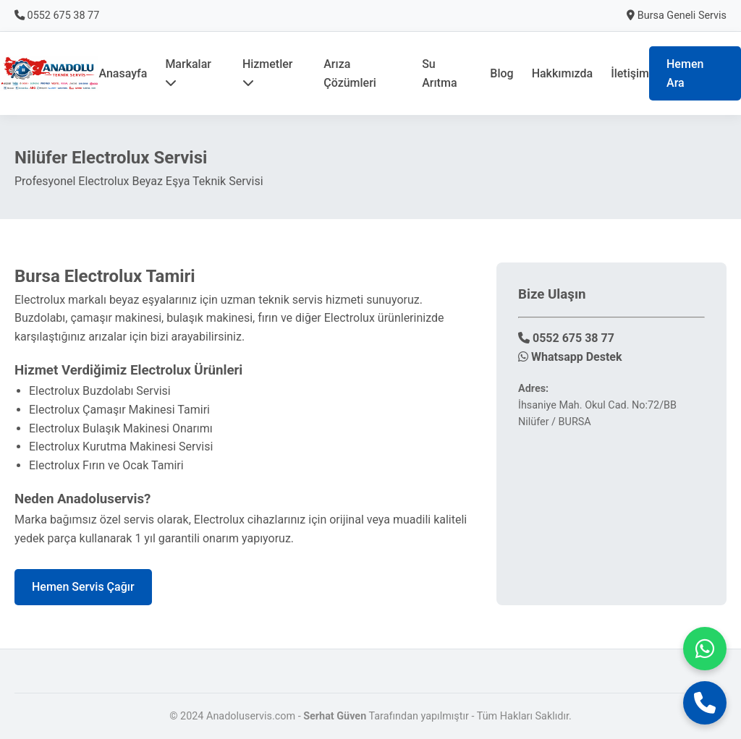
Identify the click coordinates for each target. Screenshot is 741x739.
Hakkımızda (562, 73)
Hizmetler (267, 72)
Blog (501, 73)
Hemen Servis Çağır (83, 587)
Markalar (188, 72)
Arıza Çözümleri (349, 73)
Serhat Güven (334, 716)
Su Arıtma (439, 73)
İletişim (630, 73)
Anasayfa (122, 73)
